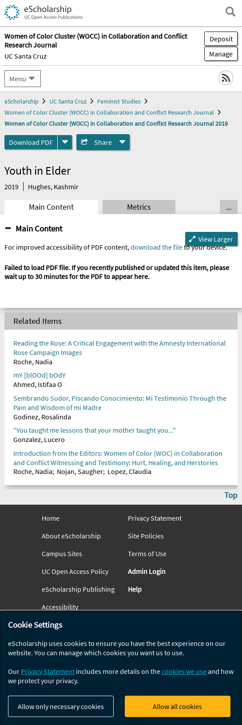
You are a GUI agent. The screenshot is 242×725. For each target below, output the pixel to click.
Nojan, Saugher (80, 471)
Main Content (51, 207)
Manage (218, 53)
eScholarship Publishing (78, 589)
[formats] (65, 142)
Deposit (221, 38)
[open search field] (230, 11)
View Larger (215, 239)
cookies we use (184, 671)
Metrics (139, 207)
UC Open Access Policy (75, 571)
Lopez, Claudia (129, 471)
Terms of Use (147, 553)
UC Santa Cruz (25, 56)
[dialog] (121, 668)
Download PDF (31, 142)
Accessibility (60, 606)
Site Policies (146, 535)
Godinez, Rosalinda (42, 416)
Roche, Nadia (32, 361)
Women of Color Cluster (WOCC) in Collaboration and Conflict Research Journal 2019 (116, 123)
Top (231, 495)
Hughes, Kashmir (53, 186)
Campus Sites (62, 553)
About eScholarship (71, 535)
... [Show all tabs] (228, 207)
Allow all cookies (177, 706)
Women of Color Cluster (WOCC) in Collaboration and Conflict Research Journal (109, 112)
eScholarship (21, 101)
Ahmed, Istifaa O (37, 384)
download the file (156, 247)
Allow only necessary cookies (61, 706)
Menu (17, 78)
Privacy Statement (155, 518)
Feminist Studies (119, 101)
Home (51, 518)
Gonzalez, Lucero (39, 439)
